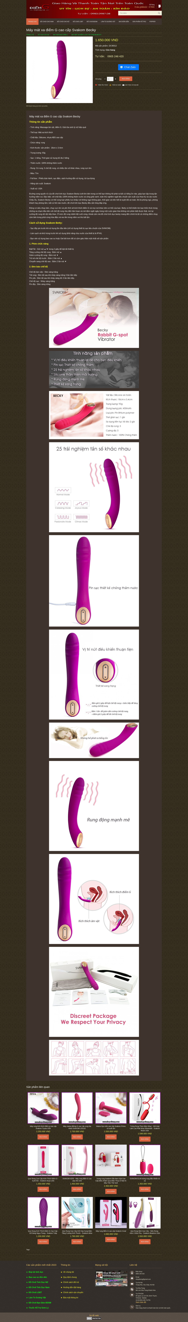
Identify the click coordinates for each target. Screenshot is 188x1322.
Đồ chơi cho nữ (63, 21)
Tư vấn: (100, 56)
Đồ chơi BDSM (92, 21)
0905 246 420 (115, 56)
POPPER (153, 21)
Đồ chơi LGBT (78, 21)
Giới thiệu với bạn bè (131, 85)
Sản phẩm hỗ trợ (139, 21)
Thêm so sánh (116, 85)
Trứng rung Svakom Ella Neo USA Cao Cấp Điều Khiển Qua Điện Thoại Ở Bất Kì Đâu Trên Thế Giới (110, 1181)
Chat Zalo (129, 67)
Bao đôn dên (124, 21)
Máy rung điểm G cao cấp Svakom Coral (111, 1231)
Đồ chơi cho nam (47, 21)
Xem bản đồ (141, 1302)
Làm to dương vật (108, 21)
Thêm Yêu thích (103, 85)
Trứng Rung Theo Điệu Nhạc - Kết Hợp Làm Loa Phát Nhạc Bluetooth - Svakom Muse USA (145, 1128)
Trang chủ (32, 21)
